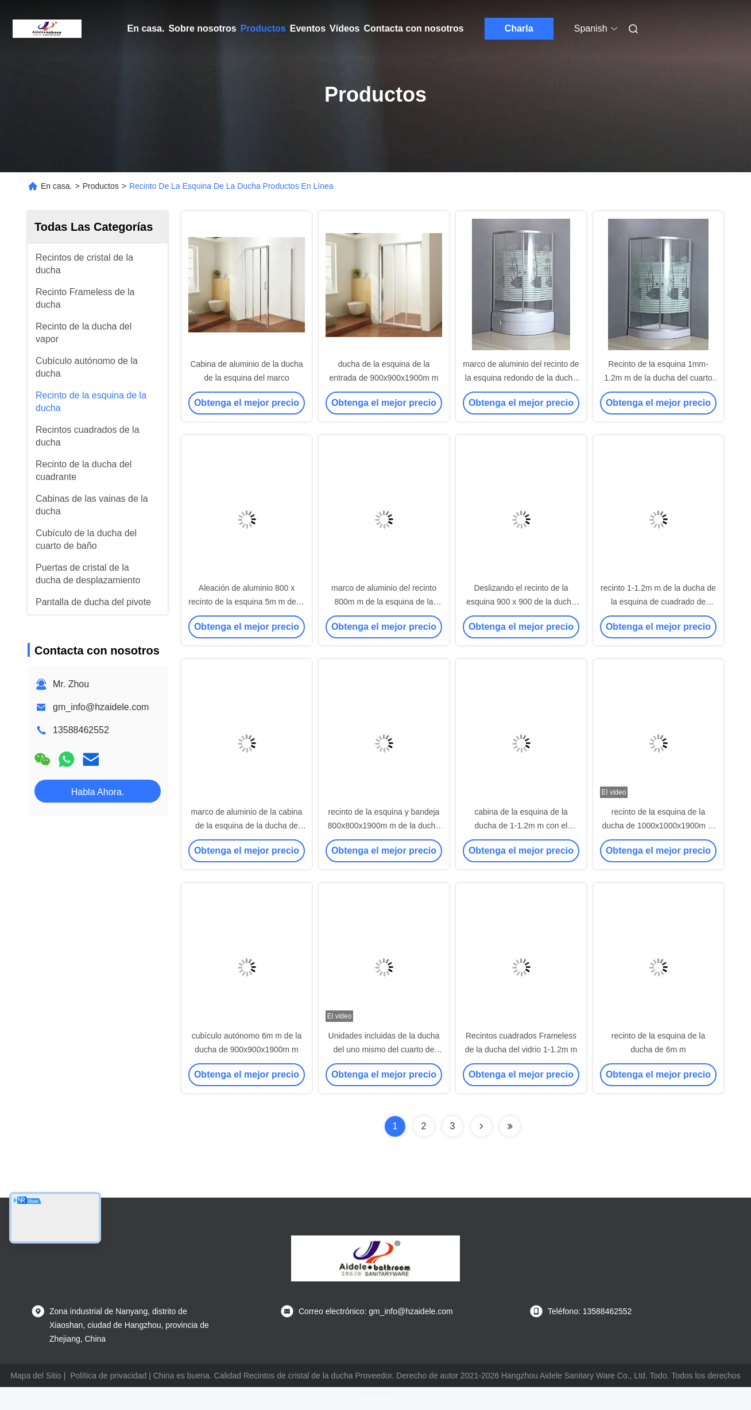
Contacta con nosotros (414, 28)
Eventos (308, 28)
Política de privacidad (108, 1375)
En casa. (146, 28)
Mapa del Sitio (35, 1375)
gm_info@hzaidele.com (101, 707)
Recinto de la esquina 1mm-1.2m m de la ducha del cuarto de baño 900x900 (658, 377)
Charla (519, 28)
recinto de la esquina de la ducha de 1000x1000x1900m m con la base (658, 825)
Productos (263, 28)
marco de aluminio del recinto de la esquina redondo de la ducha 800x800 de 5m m (521, 377)
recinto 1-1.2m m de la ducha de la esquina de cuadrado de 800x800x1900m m (658, 601)
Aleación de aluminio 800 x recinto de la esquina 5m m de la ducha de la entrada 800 (246, 601)
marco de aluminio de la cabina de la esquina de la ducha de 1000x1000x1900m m (247, 825)
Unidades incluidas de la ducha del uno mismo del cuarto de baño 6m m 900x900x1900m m (384, 1049)
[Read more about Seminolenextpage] (481, 1126)
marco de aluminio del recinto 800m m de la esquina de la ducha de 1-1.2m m (383, 601)
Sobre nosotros (202, 28)
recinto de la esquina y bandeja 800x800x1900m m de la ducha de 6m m (384, 825)
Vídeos (344, 28)
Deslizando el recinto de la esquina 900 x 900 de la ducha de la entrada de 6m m (521, 601)
